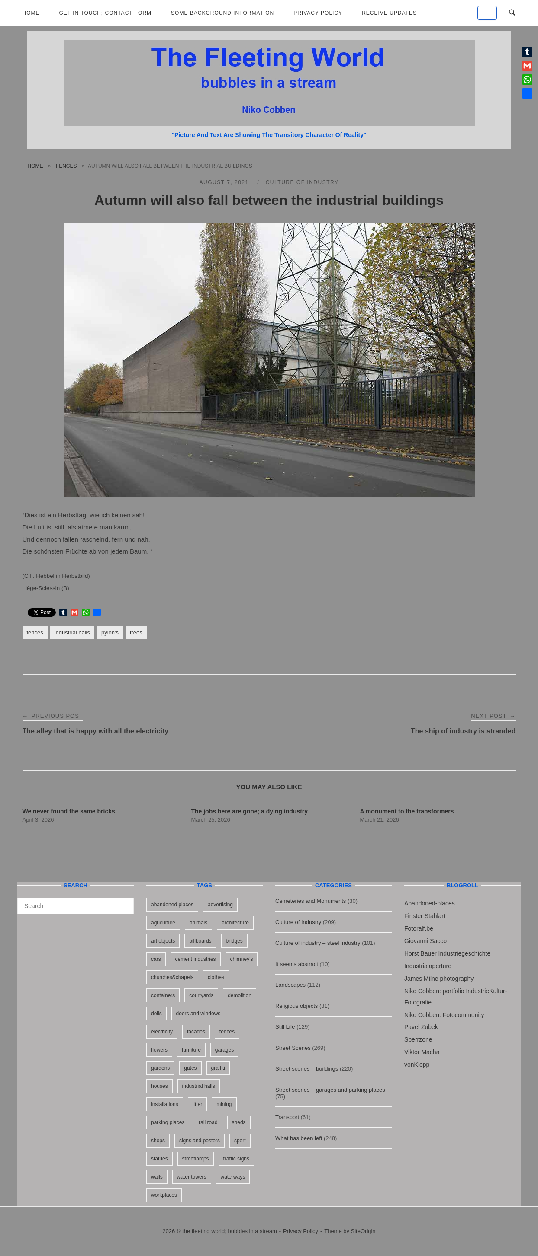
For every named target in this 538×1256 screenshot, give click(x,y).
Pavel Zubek (421, 1026)
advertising (220, 905)
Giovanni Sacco (425, 940)
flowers (159, 1050)
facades (196, 1032)
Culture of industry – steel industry (318, 943)
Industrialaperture (427, 966)
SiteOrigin (363, 1231)
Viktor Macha (421, 1052)
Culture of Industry (302, 182)
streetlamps (195, 1159)
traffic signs (236, 1159)
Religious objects (296, 1006)
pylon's (110, 632)
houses (159, 1086)
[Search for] (75, 906)
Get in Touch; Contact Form (105, 13)
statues (159, 1159)
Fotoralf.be (418, 928)
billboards (200, 941)
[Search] (124, 902)
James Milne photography (439, 978)
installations (164, 1104)
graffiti (218, 1068)
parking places (167, 1122)
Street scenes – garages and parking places (330, 1090)
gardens (160, 1068)
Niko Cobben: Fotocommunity (444, 1014)
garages (224, 1050)
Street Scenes (293, 1048)
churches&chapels (172, 977)
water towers (191, 1177)
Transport (287, 1117)
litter (198, 1104)
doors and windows (198, 1014)
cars (156, 959)
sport (240, 1141)
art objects (163, 941)
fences (66, 166)
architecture (235, 923)
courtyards (201, 995)
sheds (239, 1122)
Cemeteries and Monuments (310, 901)
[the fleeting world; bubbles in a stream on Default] (487, 13)
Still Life (285, 1026)
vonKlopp (416, 1064)
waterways (232, 1177)
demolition (239, 995)
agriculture (163, 923)
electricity (162, 1032)
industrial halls (72, 632)
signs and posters (199, 1141)
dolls (156, 1014)
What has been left (298, 1138)
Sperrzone (418, 1039)
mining (224, 1104)
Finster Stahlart (424, 915)
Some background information (222, 13)
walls (157, 1177)
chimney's (241, 959)
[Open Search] (512, 13)
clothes (216, 977)
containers (163, 995)
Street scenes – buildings (306, 1068)
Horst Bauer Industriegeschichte (447, 953)
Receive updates (389, 13)
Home (31, 13)
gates (190, 1068)
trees (136, 632)
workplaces (164, 1195)
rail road (208, 1122)
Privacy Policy (317, 13)
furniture (191, 1050)
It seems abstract (296, 964)
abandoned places (172, 905)
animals (198, 923)
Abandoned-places (429, 903)
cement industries (195, 959)
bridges (234, 941)
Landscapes (290, 985)
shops (158, 1141)
